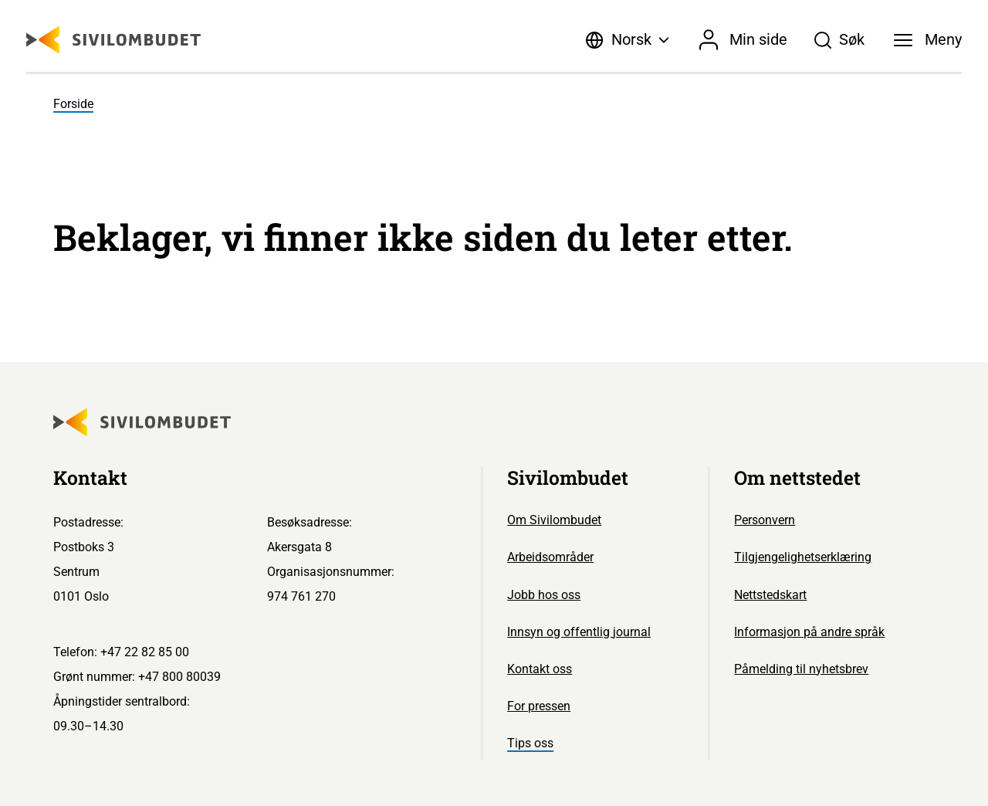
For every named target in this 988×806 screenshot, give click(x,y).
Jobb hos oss (543, 595)
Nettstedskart (770, 595)
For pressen (538, 706)
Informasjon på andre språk (809, 632)
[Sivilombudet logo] (113, 39)
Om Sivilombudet (554, 520)
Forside (73, 104)
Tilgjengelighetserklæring (802, 557)
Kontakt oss (539, 669)
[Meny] (928, 40)
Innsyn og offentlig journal (579, 632)
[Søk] (839, 40)
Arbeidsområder (550, 557)
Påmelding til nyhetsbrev (801, 669)
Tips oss (530, 743)
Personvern (764, 520)
